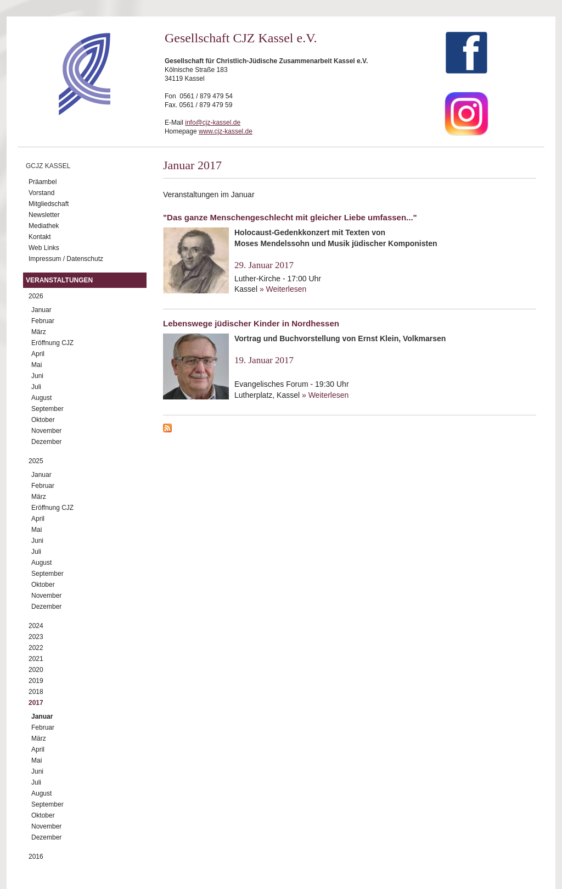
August (41, 398)
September (47, 409)
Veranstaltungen (59, 280)
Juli (36, 387)
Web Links (44, 248)
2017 (36, 703)
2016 (36, 856)
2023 (36, 637)
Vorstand (41, 193)
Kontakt (40, 237)
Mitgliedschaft (49, 204)
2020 (36, 670)
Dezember (46, 442)
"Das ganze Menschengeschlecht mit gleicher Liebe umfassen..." (290, 217)
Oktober (43, 420)
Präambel (43, 182)
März (38, 332)
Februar (42, 321)
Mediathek (44, 226)
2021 (36, 659)
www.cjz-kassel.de (225, 131)
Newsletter (44, 215)
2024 (36, 626)
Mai (36, 365)
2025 (36, 461)
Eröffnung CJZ (52, 343)
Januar (41, 310)
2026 (36, 296)
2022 (36, 648)
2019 (36, 681)
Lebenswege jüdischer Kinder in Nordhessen (251, 323)
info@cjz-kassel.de (212, 122)
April (37, 354)
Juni (37, 376)
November (46, 431)
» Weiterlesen (283, 289)
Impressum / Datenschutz (66, 259)
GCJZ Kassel (48, 166)
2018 (36, 692)
